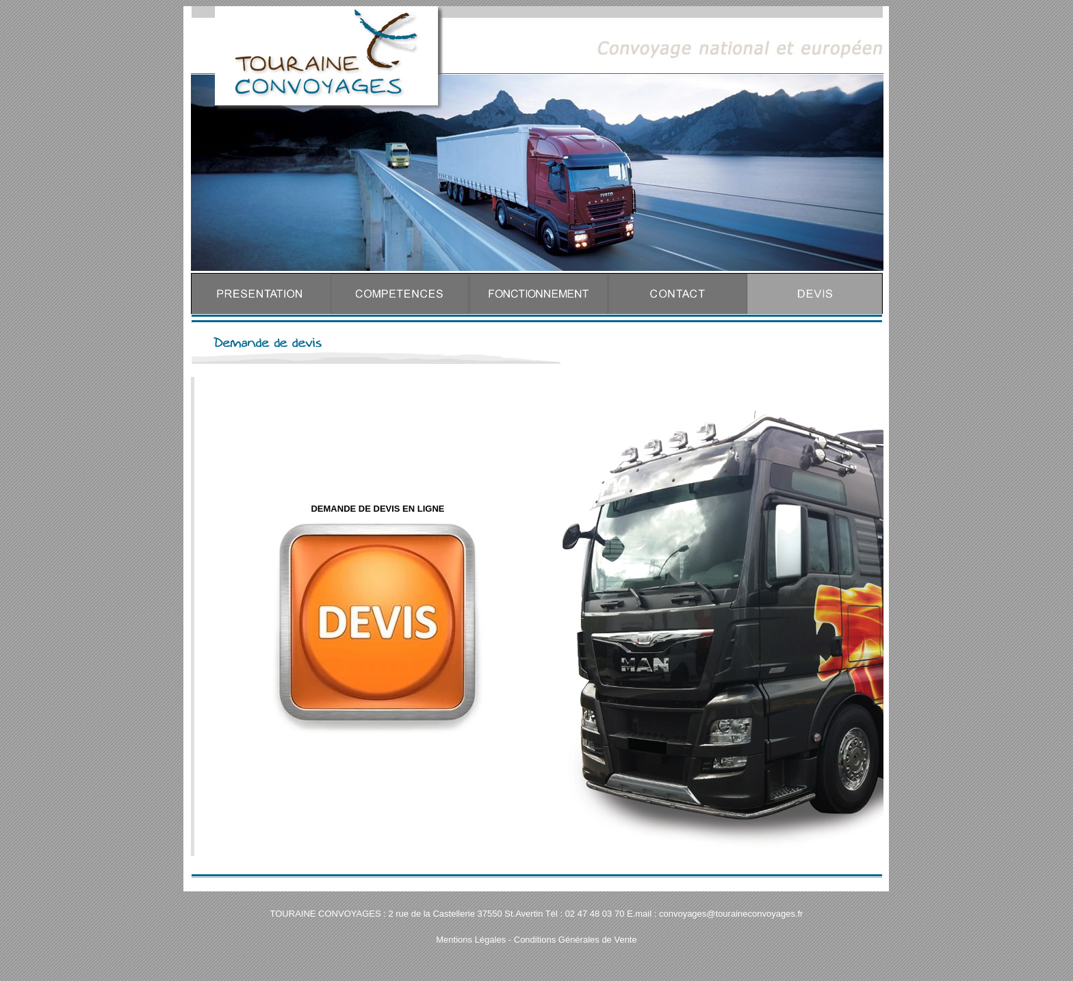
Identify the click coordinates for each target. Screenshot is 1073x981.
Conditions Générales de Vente (575, 939)
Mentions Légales (471, 939)
